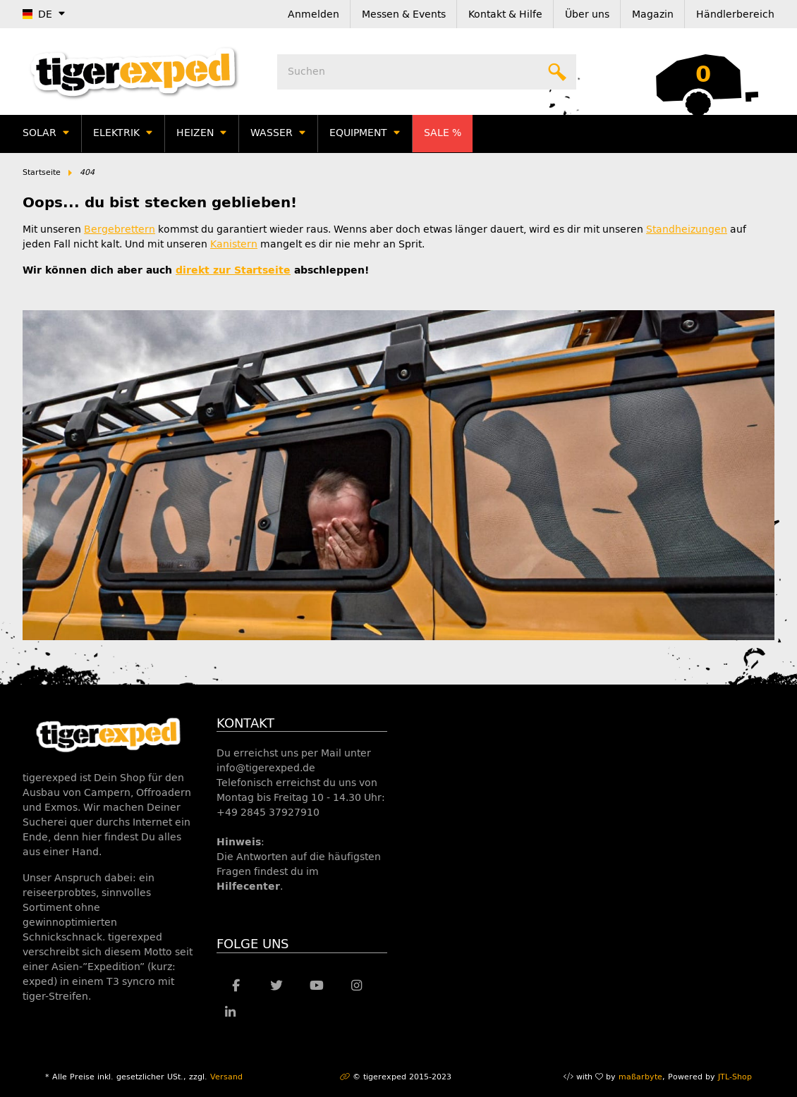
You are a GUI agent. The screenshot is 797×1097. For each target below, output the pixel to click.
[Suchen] (426, 72)
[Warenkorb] (703, 72)
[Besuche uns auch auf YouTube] (316, 986)
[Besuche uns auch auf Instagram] (356, 986)
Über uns (587, 14)
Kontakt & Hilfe (505, 14)
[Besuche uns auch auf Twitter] (276, 986)
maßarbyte (640, 1076)
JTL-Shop (735, 1076)
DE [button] (37, 14)
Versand (226, 1076)
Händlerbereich (735, 14)
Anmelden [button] (313, 14)
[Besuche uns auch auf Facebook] (236, 986)
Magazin (653, 14)
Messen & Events (404, 14)
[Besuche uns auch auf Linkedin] (231, 1013)
